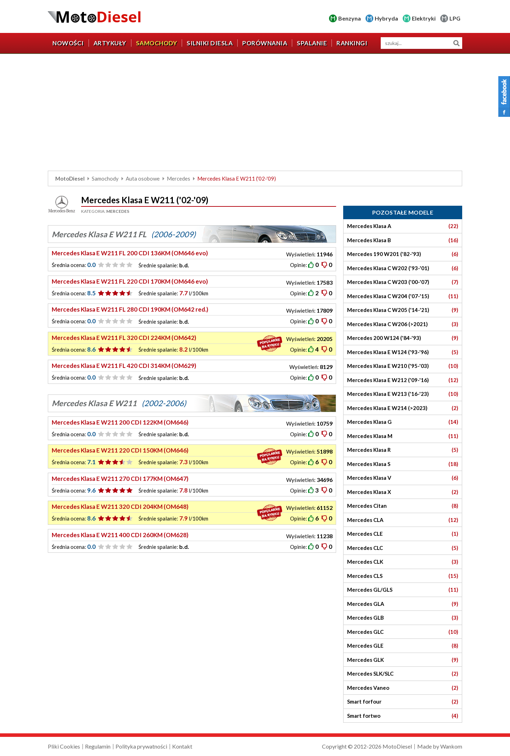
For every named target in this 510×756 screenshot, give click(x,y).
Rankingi (351, 43)
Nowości (68, 43)
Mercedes (178, 178)
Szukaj (456, 43)
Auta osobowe (143, 178)
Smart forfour (402, 702)
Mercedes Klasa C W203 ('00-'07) (402, 282)
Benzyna (349, 18)
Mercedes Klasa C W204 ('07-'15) (402, 296)
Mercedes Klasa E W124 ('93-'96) (402, 352)
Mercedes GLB (402, 618)
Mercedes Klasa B (402, 240)
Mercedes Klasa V (402, 478)
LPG (454, 18)
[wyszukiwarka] (421, 43)
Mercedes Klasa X (402, 492)
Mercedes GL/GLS (402, 590)
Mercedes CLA (402, 520)
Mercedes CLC (402, 548)
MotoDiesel (70, 178)
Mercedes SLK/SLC (402, 674)
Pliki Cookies (64, 746)
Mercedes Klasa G (402, 422)
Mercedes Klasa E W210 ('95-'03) (402, 366)
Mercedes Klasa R (402, 450)
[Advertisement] (255, 114)
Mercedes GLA (402, 604)
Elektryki (424, 18)
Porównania (264, 43)
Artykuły (110, 43)
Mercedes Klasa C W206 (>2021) (402, 324)
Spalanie (312, 43)
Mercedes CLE (402, 534)
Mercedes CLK (402, 562)
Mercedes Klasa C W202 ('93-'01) (402, 268)
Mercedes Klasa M (402, 436)
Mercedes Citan (402, 506)
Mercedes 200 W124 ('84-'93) (402, 338)
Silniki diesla (210, 43)
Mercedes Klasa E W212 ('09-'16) (402, 380)
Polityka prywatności (141, 746)
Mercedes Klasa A (402, 226)
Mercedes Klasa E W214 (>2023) (402, 408)
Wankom (451, 746)
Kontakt (182, 746)
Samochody (156, 43)
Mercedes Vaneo (402, 688)
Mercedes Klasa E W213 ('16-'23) (402, 394)
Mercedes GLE (402, 646)
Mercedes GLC (402, 632)
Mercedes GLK (402, 660)
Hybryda (386, 18)
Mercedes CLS (402, 576)
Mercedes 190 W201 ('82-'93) (402, 254)
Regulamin (97, 746)
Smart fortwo (402, 716)
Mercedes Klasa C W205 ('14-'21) (402, 310)
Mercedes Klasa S (402, 464)
